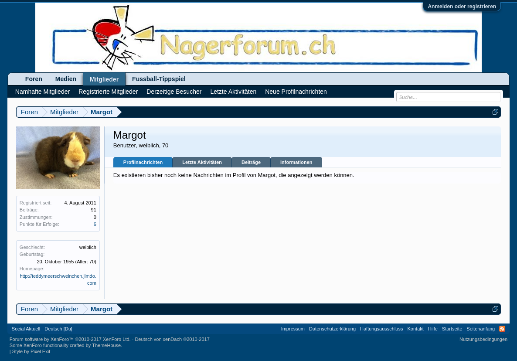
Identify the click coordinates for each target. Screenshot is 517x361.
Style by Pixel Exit (31, 351)
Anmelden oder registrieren (462, 6)
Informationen (296, 162)
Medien (65, 78)
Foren (33, 78)
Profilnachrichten (143, 162)
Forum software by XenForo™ (70, 339)
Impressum (293, 328)
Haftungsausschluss (381, 328)
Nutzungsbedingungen (483, 339)
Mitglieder (104, 79)
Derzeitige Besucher (173, 91)
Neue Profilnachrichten (296, 91)
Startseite (452, 328)
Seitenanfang (480, 328)
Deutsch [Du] (58, 328)
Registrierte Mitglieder (108, 91)
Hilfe (433, 328)
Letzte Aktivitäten (202, 162)
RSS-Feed (502, 329)
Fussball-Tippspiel (159, 78)
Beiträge (251, 162)
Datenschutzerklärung (332, 328)
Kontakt (416, 328)
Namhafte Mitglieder (42, 91)
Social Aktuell (26, 328)
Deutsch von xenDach (172, 339)
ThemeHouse (106, 345)
